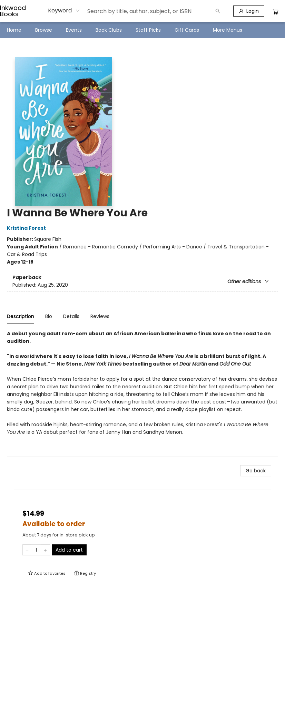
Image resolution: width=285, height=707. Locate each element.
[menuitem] (14, 30)
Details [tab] (71, 316)
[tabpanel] (142, 393)
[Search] (218, 11)
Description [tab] (20, 316)
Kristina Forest (27, 228)
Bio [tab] (48, 316)
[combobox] (64, 10)
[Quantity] (36, 549)
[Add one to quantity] (45, 550)
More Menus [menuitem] (227, 30)
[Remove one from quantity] (27, 550)
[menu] (142, 30)
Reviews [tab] (99, 316)
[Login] (248, 11)
